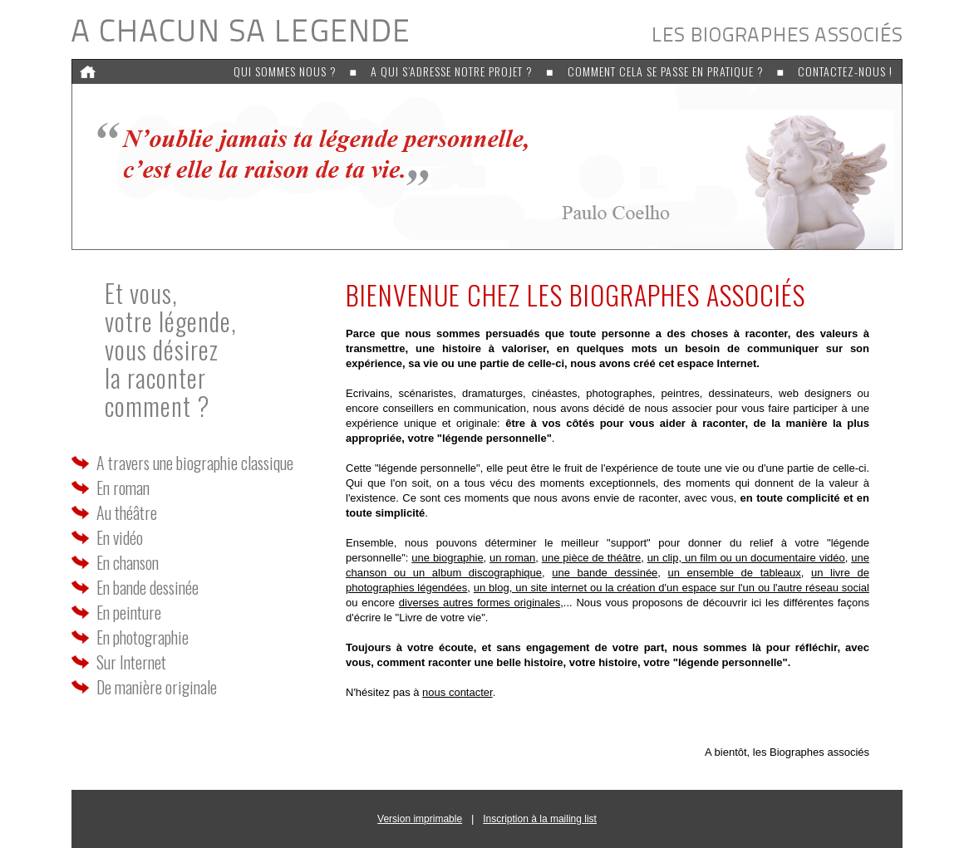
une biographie (447, 557)
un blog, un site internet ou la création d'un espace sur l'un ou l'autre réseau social (671, 587)
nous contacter (457, 692)
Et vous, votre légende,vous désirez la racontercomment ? (171, 349)
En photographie (142, 637)
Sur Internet (131, 661)
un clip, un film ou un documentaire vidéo (746, 557)
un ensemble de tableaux (734, 572)
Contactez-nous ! (845, 71)
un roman (512, 557)
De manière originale (156, 686)
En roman (123, 487)
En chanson (127, 562)
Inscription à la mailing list (540, 819)
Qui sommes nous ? (285, 71)
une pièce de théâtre (591, 557)
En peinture (128, 612)
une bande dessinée (604, 572)
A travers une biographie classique (194, 462)
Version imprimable (419, 819)
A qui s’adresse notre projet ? (452, 71)
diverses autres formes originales (479, 602)
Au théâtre (126, 512)
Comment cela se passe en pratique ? (666, 71)
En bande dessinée (147, 587)
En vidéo (119, 537)
